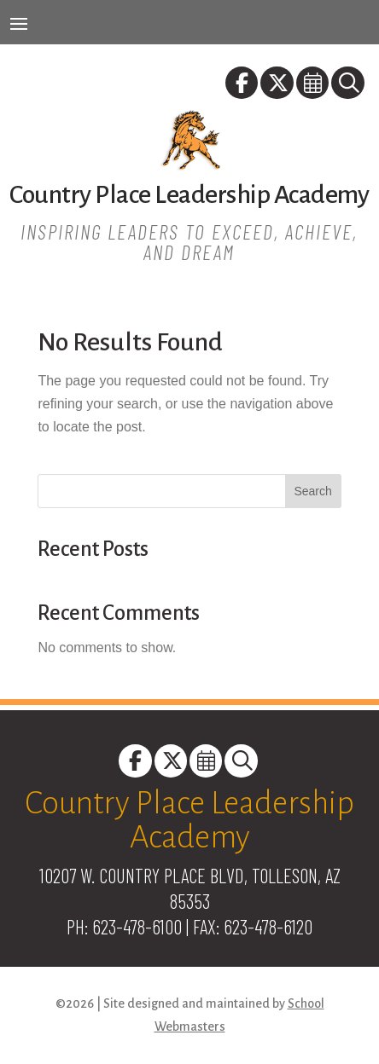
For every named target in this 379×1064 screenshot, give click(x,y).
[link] (242, 85)
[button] (18, 23)
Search (312, 491)
